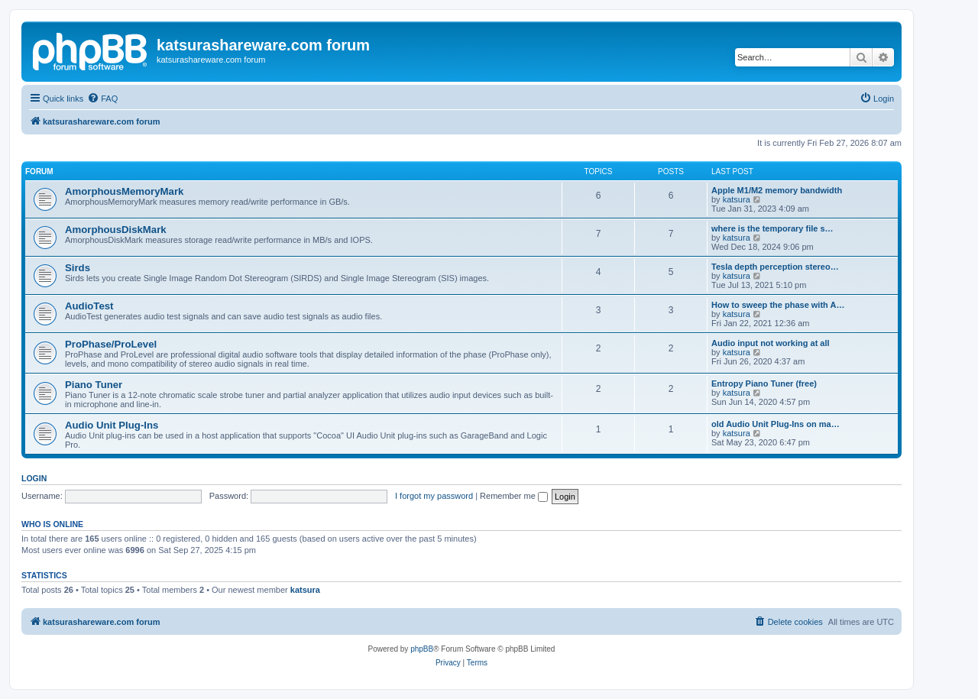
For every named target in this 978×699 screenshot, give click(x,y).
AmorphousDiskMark (116, 229)
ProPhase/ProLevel (111, 344)
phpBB (421, 649)
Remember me (514, 495)
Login (34, 478)
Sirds (77, 267)
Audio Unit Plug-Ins (111, 425)
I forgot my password (434, 495)
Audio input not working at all (770, 343)
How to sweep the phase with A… (777, 304)
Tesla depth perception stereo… (775, 266)
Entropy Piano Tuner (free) (764, 383)
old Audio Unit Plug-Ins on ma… (775, 424)
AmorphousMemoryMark (124, 191)
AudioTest (89, 306)
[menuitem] (102, 98)
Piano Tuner (93, 384)
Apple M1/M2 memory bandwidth (776, 190)
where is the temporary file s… (772, 228)
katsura (736, 199)
